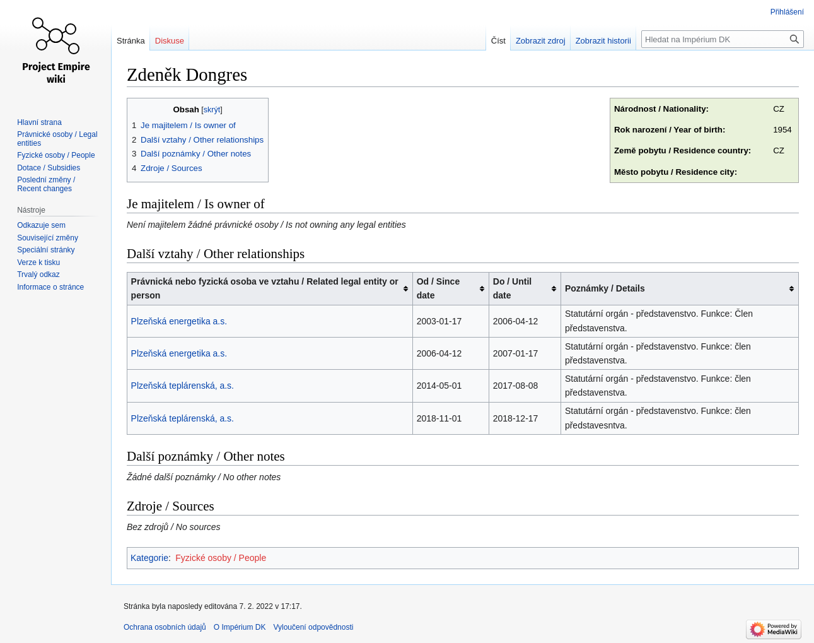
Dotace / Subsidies (48, 167)
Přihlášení (787, 12)
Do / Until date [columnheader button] (512, 288)
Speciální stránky (45, 249)
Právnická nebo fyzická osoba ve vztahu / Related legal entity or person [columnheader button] (264, 288)
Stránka (131, 40)
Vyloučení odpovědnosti (313, 627)
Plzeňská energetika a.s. (179, 321)
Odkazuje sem (41, 225)
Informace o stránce (50, 287)
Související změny (47, 237)
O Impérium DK (240, 627)
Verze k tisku (38, 262)
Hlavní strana (39, 122)
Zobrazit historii (603, 40)
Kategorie (149, 558)
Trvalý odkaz (38, 274)
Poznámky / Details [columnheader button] (605, 288)
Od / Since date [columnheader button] (438, 288)
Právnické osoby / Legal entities (57, 139)
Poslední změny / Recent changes (46, 184)
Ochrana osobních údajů (165, 627)
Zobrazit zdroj (541, 40)
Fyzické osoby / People (220, 558)
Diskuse (169, 40)
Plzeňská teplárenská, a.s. (182, 385)
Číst (498, 40)
